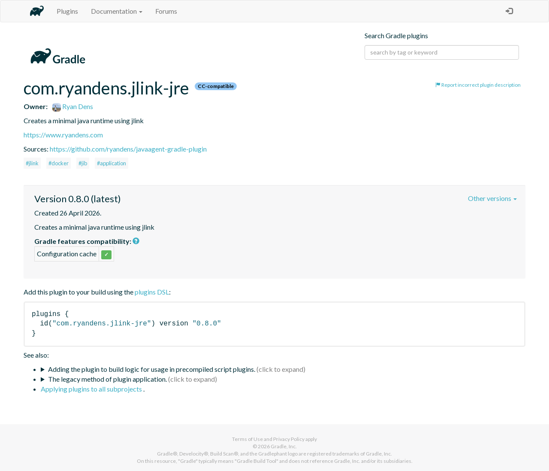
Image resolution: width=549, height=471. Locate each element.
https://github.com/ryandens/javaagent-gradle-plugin (128, 149)
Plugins (67, 11)
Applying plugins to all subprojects (92, 389)
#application (111, 163)
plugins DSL (152, 292)
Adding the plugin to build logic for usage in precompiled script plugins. (151, 369)
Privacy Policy (289, 439)
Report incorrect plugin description (478, 85)
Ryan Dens (72, 106)
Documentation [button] (116, 11)
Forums (166, 11)
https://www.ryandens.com (63, 135)
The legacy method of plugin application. (107, 379)
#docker (58, 163)
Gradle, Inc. (284, 446)
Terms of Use (247, 439)
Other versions (492, 198)
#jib (82, 163)
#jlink (32, 163)
